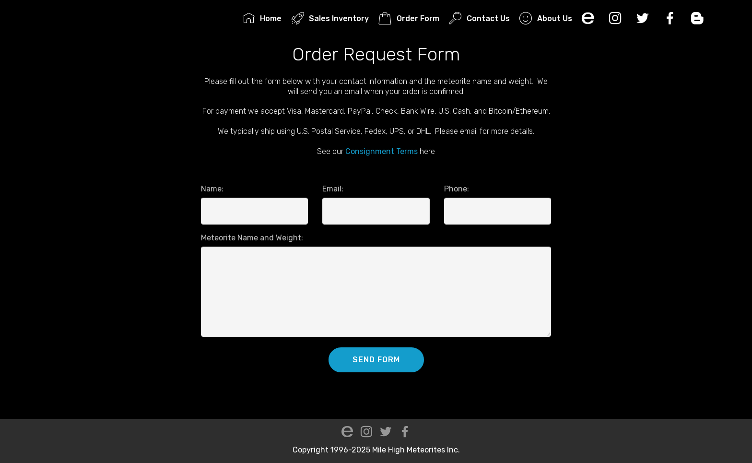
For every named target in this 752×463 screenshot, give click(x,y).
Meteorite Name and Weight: (252, 237)
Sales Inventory (330, 18)
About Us (545, 18)
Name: (212, 188)
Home (262, 18)
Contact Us (479, 18)
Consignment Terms (381, 151)
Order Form (409, 18)
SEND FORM (376, 359)
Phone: (456, 188)
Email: (332, 188)
